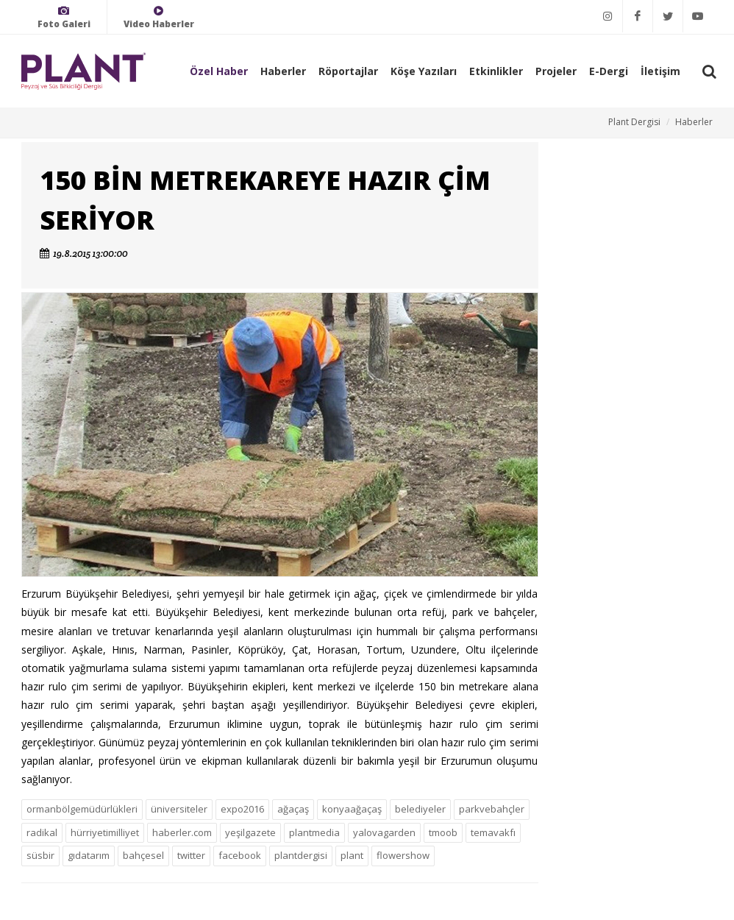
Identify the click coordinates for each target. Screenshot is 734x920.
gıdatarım (89, 855)
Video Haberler (159, 17)
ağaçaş (293, 808)
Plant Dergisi (634, 122)
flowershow (403, 855)
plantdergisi (300, 855)
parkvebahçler (491, 808)
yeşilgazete (250, 832)
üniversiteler (179, 808)
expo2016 (242, 808)
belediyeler (420, 808)
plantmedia (314, 832)
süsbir (40, 855)
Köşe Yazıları (424, 71)
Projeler (556, 71)
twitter (191, 855)
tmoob (443, 832)
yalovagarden (384, 832)
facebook (239, 855)
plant (352, 855)
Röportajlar (348, 71)
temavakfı (493, 832)
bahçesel (143, 855)
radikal (41, 832)
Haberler (283, 71)
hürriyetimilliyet (105, 832)
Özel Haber (219, 71)
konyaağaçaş (352, 808)
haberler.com (182, 832)
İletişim (660, 71)
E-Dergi (608, 71)
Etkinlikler (496, 71)
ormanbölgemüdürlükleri (82, 808)
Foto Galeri (64, 17)
